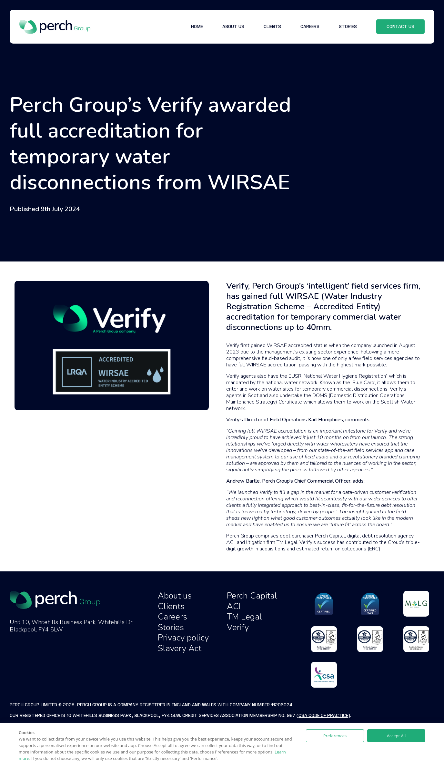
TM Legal (244, 616)
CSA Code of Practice (323, 715)
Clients (171, 606)
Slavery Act (179, 648)
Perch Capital (252, 595)
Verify (238, 627)
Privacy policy (183, 637)
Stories (171, 627)
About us (175, 595)
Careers (172, 616)
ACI (234, 606)
